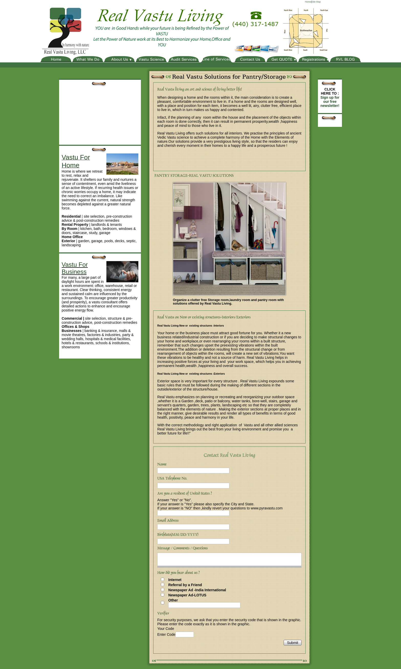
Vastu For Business (75, 268)
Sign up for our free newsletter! (329, 101)
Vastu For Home (76, 161)
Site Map (316, 2)
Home (308, 2)
